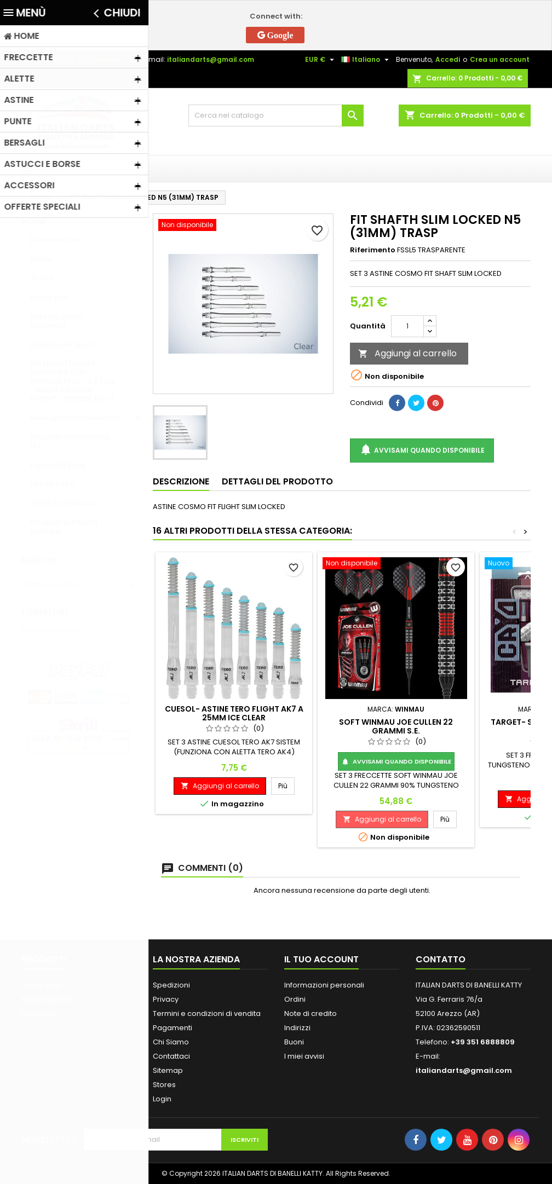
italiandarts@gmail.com (210, 59)
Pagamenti (172, 1028)
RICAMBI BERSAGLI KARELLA (63, 526)
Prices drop (41, 985)
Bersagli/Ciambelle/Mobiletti (83, 418)
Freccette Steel (58, 465)
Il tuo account (321, 959)
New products (46, 999)
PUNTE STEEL (53, 484)
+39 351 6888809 (91, 59)
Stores (164, 1084)
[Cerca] (276, 115)
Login (162, 1099)
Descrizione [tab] (181, 481)
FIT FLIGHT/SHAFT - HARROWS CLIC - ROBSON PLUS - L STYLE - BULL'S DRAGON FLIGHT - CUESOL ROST (72, 381)
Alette (41, 259)
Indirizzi (297, 1028)
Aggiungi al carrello (407, 353)
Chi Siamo (171, 1042)
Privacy (166, 999)
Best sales (39, 1013)
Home (34, 221)
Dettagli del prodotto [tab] (277, 481)
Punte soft (49, 297)
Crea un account (500, 59)
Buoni (294, 1042)
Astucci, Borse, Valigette (57, 321)
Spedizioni (171, 985)
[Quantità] (407, 326)
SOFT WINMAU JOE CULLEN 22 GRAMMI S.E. (396, 726)
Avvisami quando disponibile (422, 450)
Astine (42, 278)
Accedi (447, 59)
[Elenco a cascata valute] (321, 59)
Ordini (295, 999)
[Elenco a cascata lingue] (366, 59)
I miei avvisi (304, 1056)
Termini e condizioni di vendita (207, 1013)
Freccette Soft (57, 240)
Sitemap (168, 1070)
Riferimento (372, 250)
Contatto (440, 959)
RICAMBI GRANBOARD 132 (70, 441)
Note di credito (310, 1013)
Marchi (38, 560)
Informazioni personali (324, 985)
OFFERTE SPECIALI (62, 503)
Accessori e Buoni (62, 344)
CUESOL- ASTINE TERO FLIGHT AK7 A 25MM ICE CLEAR (234, 713)
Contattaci (171, 1056)
